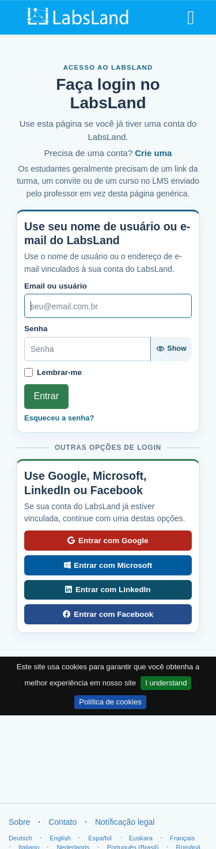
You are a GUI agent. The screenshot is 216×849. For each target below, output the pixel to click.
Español (99, 838)
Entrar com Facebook (108, 614)
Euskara (141, 838)
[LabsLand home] (78, 16)
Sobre (19, 822)
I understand (166, 683)
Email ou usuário (55, 286)
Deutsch (20, 838)
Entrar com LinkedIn (107, 589)
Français (182, 838)
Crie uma (153, 153)
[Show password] (171, 349)
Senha (36, 328)
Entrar (46, 396)
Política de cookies (110, 702)
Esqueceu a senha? (59, 418)
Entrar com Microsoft (108, 565)
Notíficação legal (125, 822)
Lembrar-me (59, 372)
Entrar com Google (107, 540)
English (60, 838)
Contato (62, 822)
